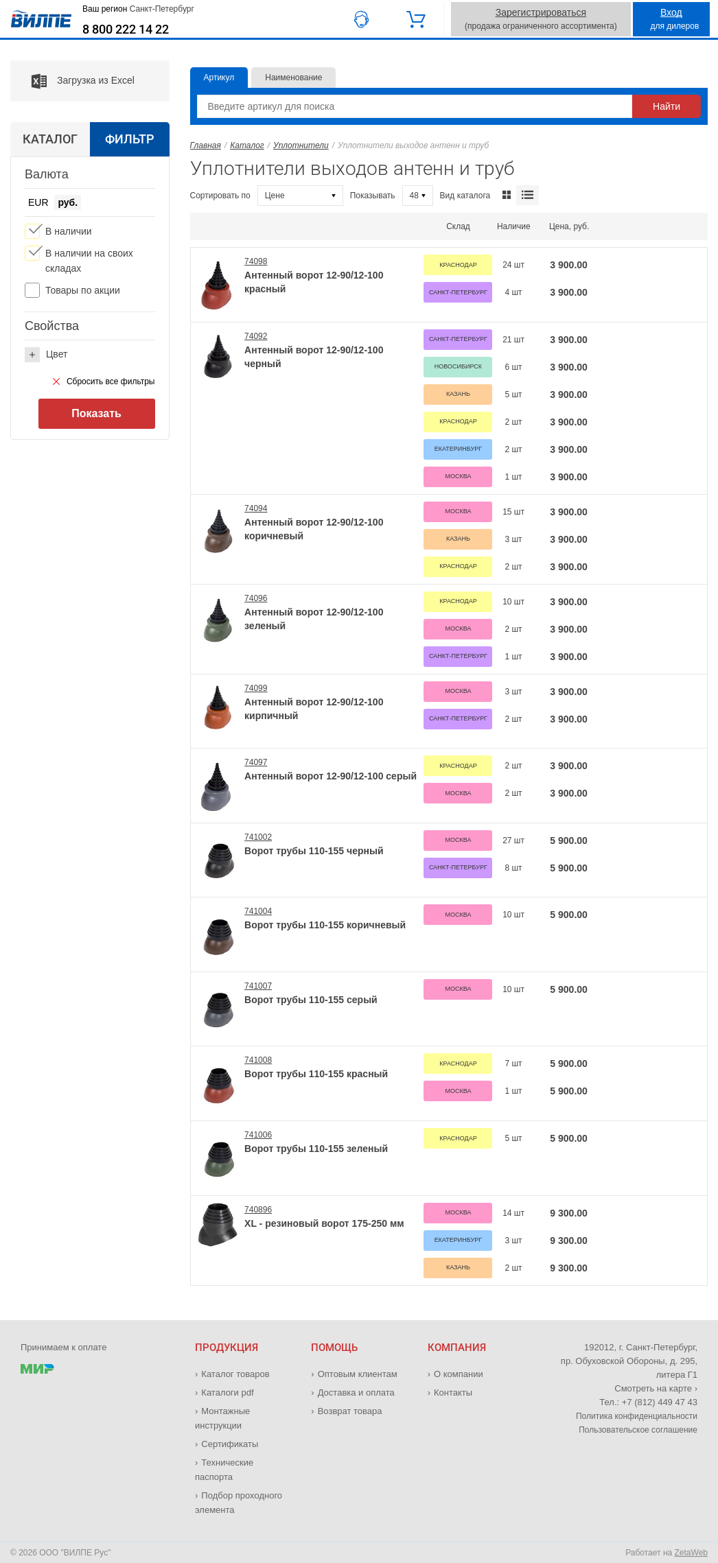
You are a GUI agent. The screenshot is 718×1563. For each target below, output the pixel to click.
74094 (255, 508)
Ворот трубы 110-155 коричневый (325, 924)
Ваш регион (138, 9)
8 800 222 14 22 (125, 29)
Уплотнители (301, 145)
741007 (258, 986)
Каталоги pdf (227, 1392)
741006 (258, 1135)
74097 (255, 762)
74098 (255, 261)
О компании (458, 1374)
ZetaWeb (691, 1553)
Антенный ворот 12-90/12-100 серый (330, 776)
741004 (258, 911)
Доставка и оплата (356, 1392)
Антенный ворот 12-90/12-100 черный (313, 356)
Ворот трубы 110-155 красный (316, 1073)
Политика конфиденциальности (636, 1416)
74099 (255, 688)
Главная (205, 145)
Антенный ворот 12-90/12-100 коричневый (313, 529)
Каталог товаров (235, 1374)
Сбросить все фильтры (104, 381)
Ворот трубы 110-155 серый (311, 999)
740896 (258, 1209)
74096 (255, 598)
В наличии (68, 231)
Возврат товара (350, 1411)
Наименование (293, 77)
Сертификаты (229, 1444)
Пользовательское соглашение (638, 1430)
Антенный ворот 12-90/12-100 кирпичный (313, 708)
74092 (255, 336)
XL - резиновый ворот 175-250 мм (324, 1223)
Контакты (453, 1392)
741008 (258, 1060)
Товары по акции (82, 290)
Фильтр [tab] (129, 139)
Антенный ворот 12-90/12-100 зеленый (313, 619)
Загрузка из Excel (72, 81)
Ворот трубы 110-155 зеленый (316, 1148)
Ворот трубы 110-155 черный (313, 850)
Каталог (247, 145)
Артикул (219, 77)
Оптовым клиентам (357, 1374)
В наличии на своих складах (89, 261)
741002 (258, 837)
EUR (38, 202)
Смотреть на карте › (655, 1388)
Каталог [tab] (50, 139)
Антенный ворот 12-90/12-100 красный (313, 282)
